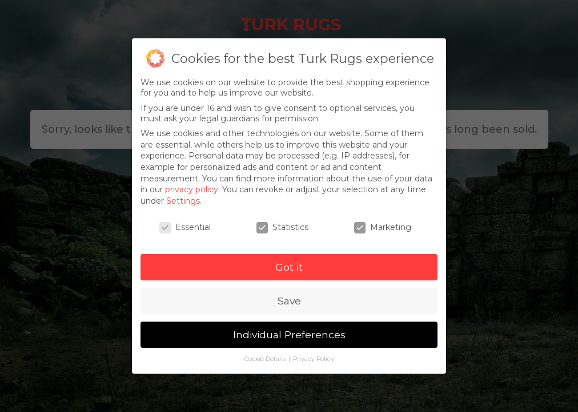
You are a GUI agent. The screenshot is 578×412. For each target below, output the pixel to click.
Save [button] (289, 301)
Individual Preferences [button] (289, 334)
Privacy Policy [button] (313, 359)
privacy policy (191, 189)
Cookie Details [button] (265, 359)
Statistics (282, 227)
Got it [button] (289, 267)
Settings (183, 201)
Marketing (382, 227)
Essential (185, 227)
